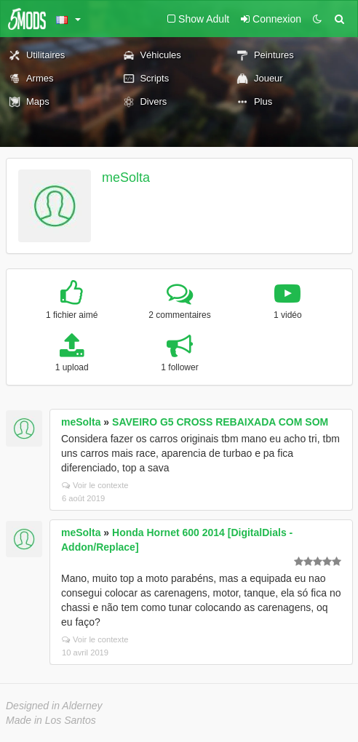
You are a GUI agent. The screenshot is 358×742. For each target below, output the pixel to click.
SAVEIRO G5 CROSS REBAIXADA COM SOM (220, 422)
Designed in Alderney (54, 705)
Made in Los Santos (51, 720)
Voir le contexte (95, 485)
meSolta (126, 177)
